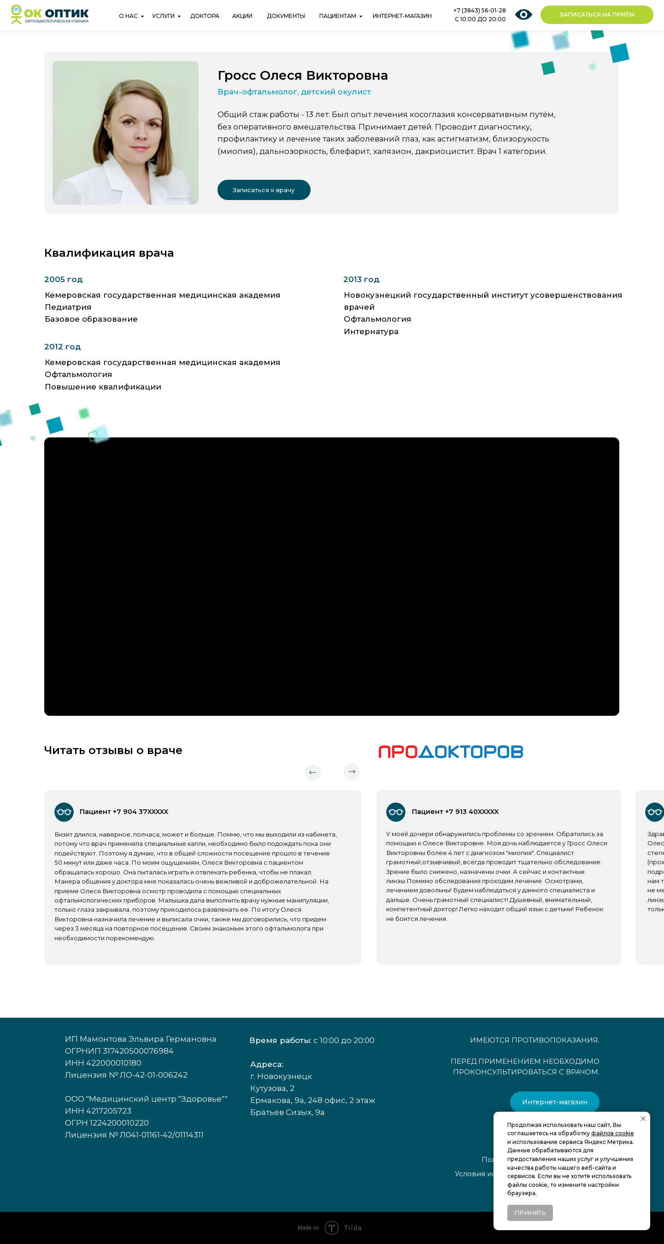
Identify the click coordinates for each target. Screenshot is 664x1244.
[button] (597, 15)
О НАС (128, 15)
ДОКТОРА (204, 15)
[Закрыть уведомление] (643, 1118)
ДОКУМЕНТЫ (286, 15)
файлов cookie (612, 1133)
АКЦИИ (242, 15)
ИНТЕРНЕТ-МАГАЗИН (402, 15)
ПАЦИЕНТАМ (337, 15)
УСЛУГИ (163, 15)
